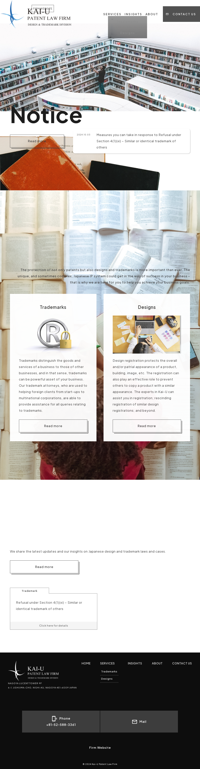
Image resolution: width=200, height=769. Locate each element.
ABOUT (152, 8)
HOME (86, 663)
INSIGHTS (133, 8)
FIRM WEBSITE (64, 9)
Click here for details (53, 638)
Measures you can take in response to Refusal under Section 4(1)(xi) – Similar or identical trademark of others (138, 141)
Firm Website (100, 747)
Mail (139, 722)
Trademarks (109, 671)
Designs (107, 678)
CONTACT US (184, 8)
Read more (37, 141)
